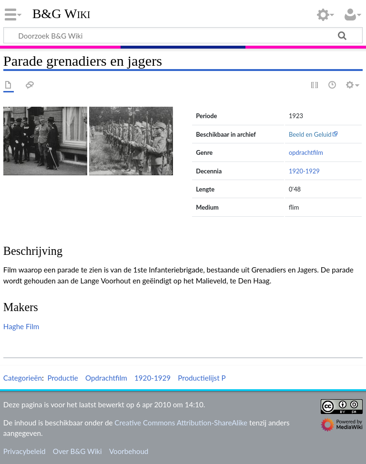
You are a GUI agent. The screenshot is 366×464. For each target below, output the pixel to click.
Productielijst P (201, 377)
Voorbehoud (128, 451)
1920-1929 (304, 171)
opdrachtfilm (306, 152)
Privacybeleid (24, 451)
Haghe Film (21, 326)
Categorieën (22, 377)
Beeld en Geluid (310, 134)
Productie (62, 377)
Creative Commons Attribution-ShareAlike (180, 422)
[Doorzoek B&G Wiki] (183, 35)
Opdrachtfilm (106, 377)
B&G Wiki (61, 13)
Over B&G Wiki (77, 451)
